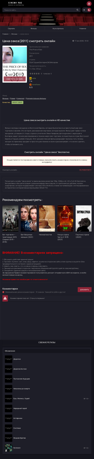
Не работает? (85, 170)
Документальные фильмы (36, 98)
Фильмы (34, 28)
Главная (5, 34)
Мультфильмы (58, 28)
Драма (12, 98)
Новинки (82, 28)
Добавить (84, 290)
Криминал (20, 98)
